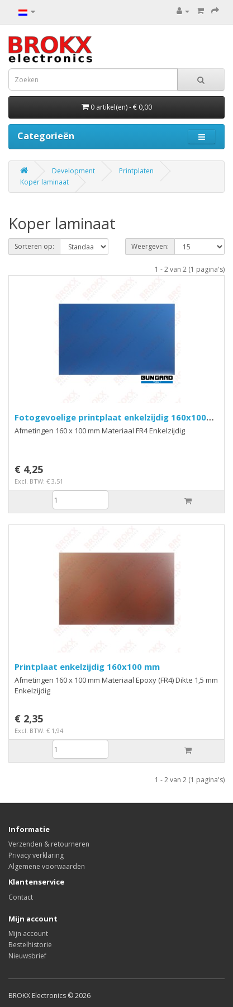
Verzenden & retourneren (48, 844)
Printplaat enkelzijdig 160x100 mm (87, 666)
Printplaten (136, 171)
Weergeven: (150, 246)
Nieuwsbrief (27, 956)
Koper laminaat (44, 182)
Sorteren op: (34, 246)
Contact (20, 897)
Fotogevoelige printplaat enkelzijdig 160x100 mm (110, 423)
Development (73, 171)
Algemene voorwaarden (46, 866)
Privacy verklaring (36, 855)
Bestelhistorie (30, 944)
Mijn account (28, 933)
